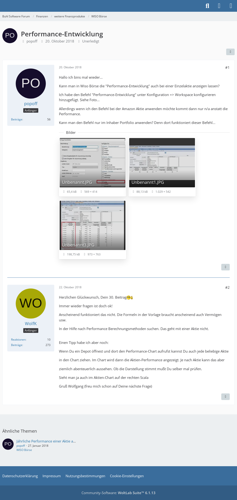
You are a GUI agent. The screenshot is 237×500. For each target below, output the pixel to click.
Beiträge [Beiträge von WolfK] (16, 345)
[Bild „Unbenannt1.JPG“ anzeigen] (162, 167)
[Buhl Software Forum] (2, 6)
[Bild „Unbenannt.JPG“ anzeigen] (92, 167)
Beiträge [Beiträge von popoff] (16, 119)
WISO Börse (24, 450)
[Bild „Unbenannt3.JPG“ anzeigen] (92, 229)
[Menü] (231, 6)
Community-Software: (118, 492)
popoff (32, 41)
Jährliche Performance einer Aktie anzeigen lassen (56, 441)
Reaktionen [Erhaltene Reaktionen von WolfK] (18, 340)
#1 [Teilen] (227, 67)
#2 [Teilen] (227, 287)
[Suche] (207, 6)
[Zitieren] (225, 267)
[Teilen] (230, 52)
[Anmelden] (219, 6)
